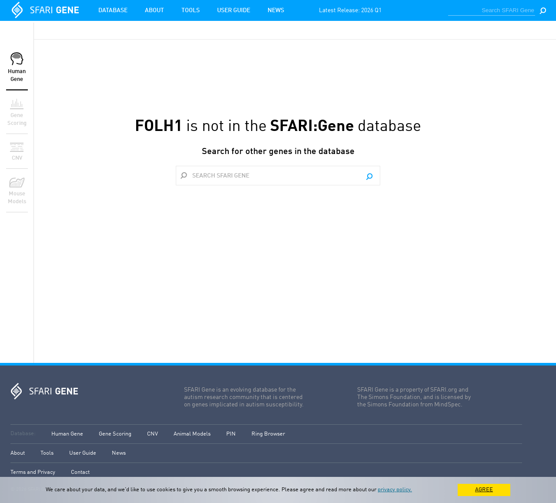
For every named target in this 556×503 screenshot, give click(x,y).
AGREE (484, 490)
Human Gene (67, 434)
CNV (152, 434)
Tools (190, 10)
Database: (23, 433)
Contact (80, 472)
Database (112, 10)
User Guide (233, 10)
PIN (231, 434)
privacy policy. (395, 490)
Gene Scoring (115, 434)
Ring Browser (268, 434)
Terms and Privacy (32, 472)
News (276, 10)
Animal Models (192, 434)
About (154, 10)
